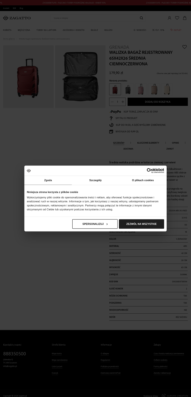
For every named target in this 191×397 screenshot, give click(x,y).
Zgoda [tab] (48, 180)
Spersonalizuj (95, 223)
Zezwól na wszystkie (141, 223)
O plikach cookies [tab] (143, 180)
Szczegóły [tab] (95, 180)
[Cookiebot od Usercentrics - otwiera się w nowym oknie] (150, 170)
